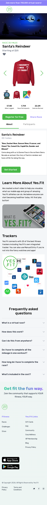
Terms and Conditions (18, 488)
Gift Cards (29, 422)
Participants (29, 124)
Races (4, 422)
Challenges (6, 427)
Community (29, 430)
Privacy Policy (30, 447)
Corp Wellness (30, 435)
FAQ (26, 426)
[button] (11, 460)
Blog (27, 443)
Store (4, 431)
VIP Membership (31, 439)
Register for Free (14, 117)
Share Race (36, 117)
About (9, 124)
